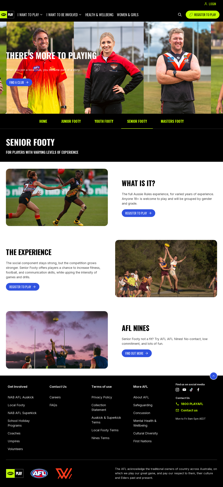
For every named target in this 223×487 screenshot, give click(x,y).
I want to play (28, 14)
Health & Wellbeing (99, 14)
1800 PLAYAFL (192, 404)
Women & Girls (128, 14)
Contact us (189, 410)
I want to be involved (62, 14)
